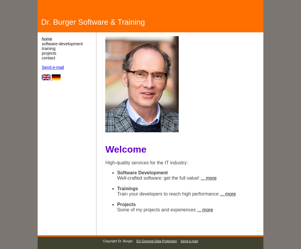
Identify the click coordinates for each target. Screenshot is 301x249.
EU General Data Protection (156, 241)
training (49, 48)
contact (48, 58)
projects (49, 53)
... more (209, 178)
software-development (62, 43)
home (47, 39)
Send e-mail (53, 67)
